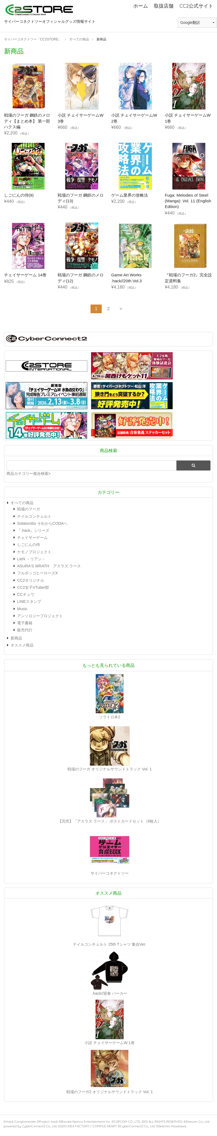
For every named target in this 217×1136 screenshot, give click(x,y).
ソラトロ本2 (109, 717)
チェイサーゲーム (32, 537)
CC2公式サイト (196, 6)
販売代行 (24, 630)
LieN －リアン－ (31, 559)
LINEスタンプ (29, 601)
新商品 (16, 638)
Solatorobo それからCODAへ (42, 523)
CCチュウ (25, 594)
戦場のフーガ (28, 509)
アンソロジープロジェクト (40, 616)
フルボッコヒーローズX (37, 573)
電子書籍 (24, 623)
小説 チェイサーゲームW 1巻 (110, 1043)
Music (22, 609)
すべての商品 (22, 503)
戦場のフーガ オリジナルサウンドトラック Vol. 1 (109, 769)
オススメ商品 (22, 645)
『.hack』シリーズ (33, 530)
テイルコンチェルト (34, 516)
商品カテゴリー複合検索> (29, 473)
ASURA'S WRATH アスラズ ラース (49, 566)
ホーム (140, 6)
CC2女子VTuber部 (33, 587)
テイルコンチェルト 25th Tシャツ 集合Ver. (109, 944)
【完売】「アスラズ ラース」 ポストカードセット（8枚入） (109, 821)
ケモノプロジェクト (34, 552)
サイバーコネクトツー (110, 873)
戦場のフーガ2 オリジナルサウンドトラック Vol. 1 (109, 1092)
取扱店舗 (163, 6)
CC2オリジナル (30, 580)
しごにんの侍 (28, 544)
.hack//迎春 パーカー (109, 993)
